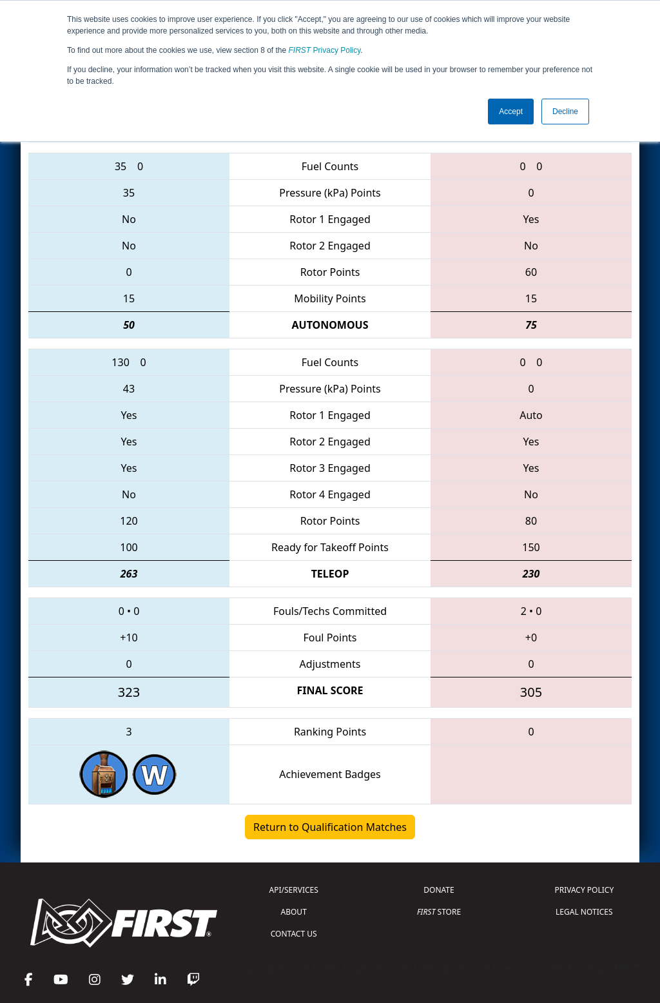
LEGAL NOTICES (584, 911)
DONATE (438, 889)
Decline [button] (565, 111)
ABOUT (294, 911)
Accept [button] (511, 111)
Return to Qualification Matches (330, 827)
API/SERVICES (293, 889)
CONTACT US (294, 933)
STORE (439, 911)
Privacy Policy (325, 50)
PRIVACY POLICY (584, 889)
